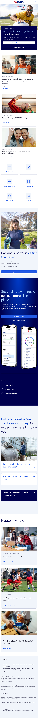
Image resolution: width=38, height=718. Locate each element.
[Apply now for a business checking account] (5, 88)
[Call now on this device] (9, 389)
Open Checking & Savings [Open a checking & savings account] (19, 43)
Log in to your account (19, 320)
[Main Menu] (2, 2)
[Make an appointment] (10, 393)
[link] (19, 76)
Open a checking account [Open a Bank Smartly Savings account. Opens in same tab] (19, 272)
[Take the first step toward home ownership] (7, 156)
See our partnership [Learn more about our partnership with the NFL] (19, 47)
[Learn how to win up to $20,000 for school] (5, 122)
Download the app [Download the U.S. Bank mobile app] (19, 316)
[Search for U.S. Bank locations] (8, 385)
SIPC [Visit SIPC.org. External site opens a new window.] (11, 688)
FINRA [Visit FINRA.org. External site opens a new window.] (6, 688)
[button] (35, 2)
